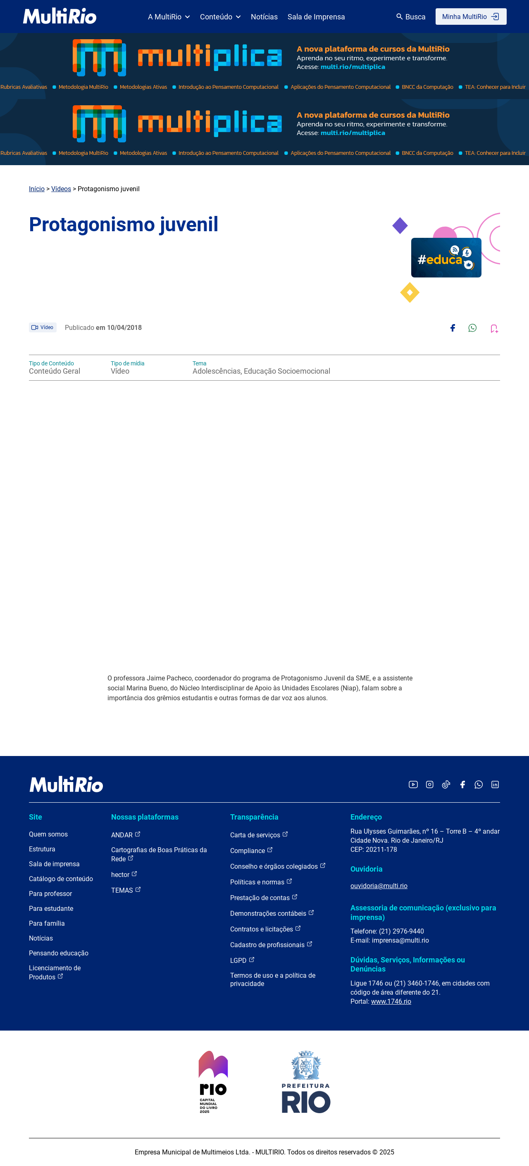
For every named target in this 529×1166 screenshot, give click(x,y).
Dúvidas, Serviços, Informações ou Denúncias (407, 964)
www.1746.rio (391, 1001)
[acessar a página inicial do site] (59, 16)
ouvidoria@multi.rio (378, 886)
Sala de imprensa (54, 864)
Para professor (50, 894)
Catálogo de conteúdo (61, 879)
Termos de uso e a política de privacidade (272, 980)
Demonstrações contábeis (272, 913)
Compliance (251, 850)
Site (35, 817)
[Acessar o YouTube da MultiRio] (413, 785)
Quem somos (48, 834)
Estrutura (42, 849)
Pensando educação (58, 953)
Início (37, 189)
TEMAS (126, 890)
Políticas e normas (261, 881)
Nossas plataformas (145, 817)
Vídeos (61, 189)
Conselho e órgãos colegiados (278, 866)
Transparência (254, 817)
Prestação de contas (264, 897)
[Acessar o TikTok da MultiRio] (446, 785)
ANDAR (126, 834)
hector (124, 874)
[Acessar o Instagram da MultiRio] (429, 785)
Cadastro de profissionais (271, 944)
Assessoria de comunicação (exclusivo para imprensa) (423, 912)
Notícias (264, 16)
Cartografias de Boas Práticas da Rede (159, 854)
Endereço (366, 817)
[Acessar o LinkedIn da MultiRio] (495, 785)
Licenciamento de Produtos (55, 972)
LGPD (242, 960)
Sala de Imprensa (316, 16)
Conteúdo (220, 16)
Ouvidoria (366, 869)
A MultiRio (169, 16)
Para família (47, 923)
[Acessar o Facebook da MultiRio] (462, 785)
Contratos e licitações (265, 928)
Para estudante (51, 908)
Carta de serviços (259, 834)
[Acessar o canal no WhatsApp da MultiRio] (479, 785)
